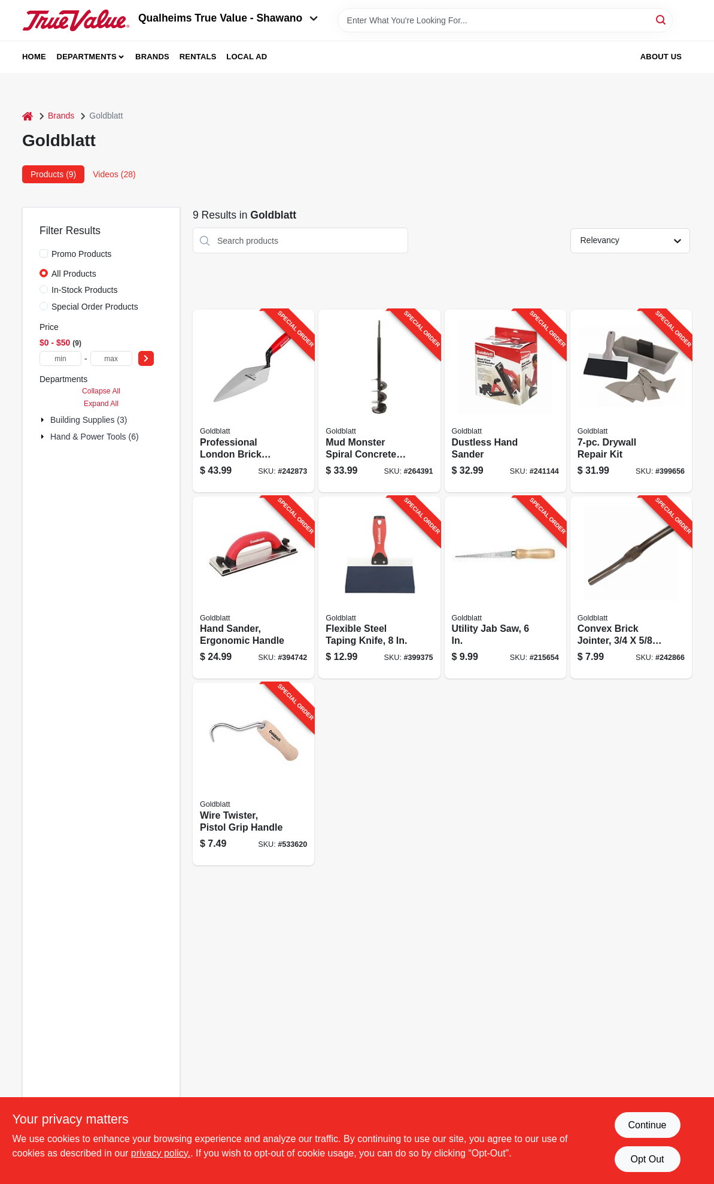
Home (34, 56)
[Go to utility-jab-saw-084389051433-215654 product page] (505, 587)
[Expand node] (43, 419)
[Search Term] (505, 20)
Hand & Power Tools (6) (94, 436)
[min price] (60, 358)
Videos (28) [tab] (114, 174)
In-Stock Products (84, 290)
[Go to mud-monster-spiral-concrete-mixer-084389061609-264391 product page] (379, 401)
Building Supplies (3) (88, 420)
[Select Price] (146, 358)
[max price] (111, 358)
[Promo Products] (44, 253)
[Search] (661, 19)
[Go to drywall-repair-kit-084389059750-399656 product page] (631, 401)
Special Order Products (94, 307)
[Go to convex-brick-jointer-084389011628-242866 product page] (631, 587)
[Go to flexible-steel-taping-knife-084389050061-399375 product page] (379, 587)
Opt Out (647, 1159)
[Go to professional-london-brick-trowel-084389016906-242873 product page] (253, 401)
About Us (661, 56)
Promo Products (81, 254)
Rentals (198, 56)
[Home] (27, 116)
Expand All (101, 403)
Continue (647, 1125)
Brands (152, 56)
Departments (87, 56)
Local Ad (246, 56)
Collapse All (101, 391)
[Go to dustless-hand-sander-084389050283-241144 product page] (505, 401)
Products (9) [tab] (53, 174)
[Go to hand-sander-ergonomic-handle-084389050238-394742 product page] (253, 587)
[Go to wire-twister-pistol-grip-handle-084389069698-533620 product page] (253, 774)
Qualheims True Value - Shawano (228, 18)
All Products (73, 274)
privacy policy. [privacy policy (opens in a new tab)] (160, 1153)
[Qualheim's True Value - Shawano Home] (76, 20)
